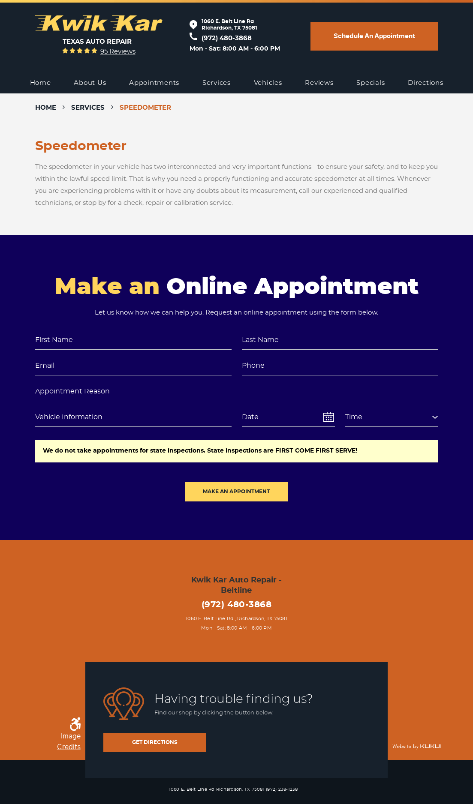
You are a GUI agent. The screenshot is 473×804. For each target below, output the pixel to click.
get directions (155, 742)
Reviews (319, 83)
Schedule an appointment (374, 36)
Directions (425, 83)
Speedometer (145, 108)
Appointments (154, 83)
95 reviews (118, 51)
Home (40, 83)
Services (216, 83)
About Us (90, 83)
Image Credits (69, 741)
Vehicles (268, 83)
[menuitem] (40, 83)
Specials (370, 83)
